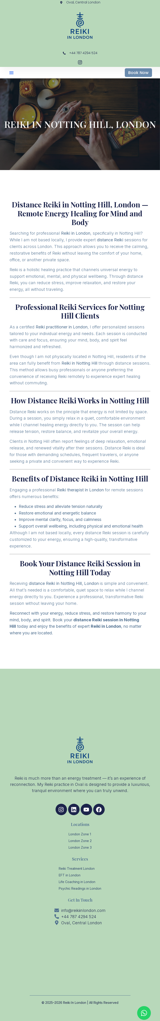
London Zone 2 (80, 841)
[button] (11, 72)
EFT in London (69, 875)
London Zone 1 (80, 834)
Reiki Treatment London (77, 868)
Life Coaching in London (77, 882)
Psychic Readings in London (80, 888)
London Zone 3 (80, 847)
